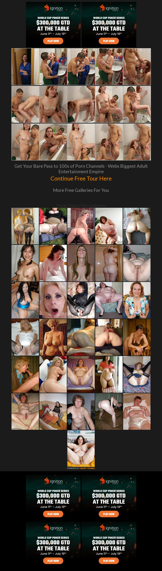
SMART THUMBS (87, 468)
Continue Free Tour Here (81, 178)
